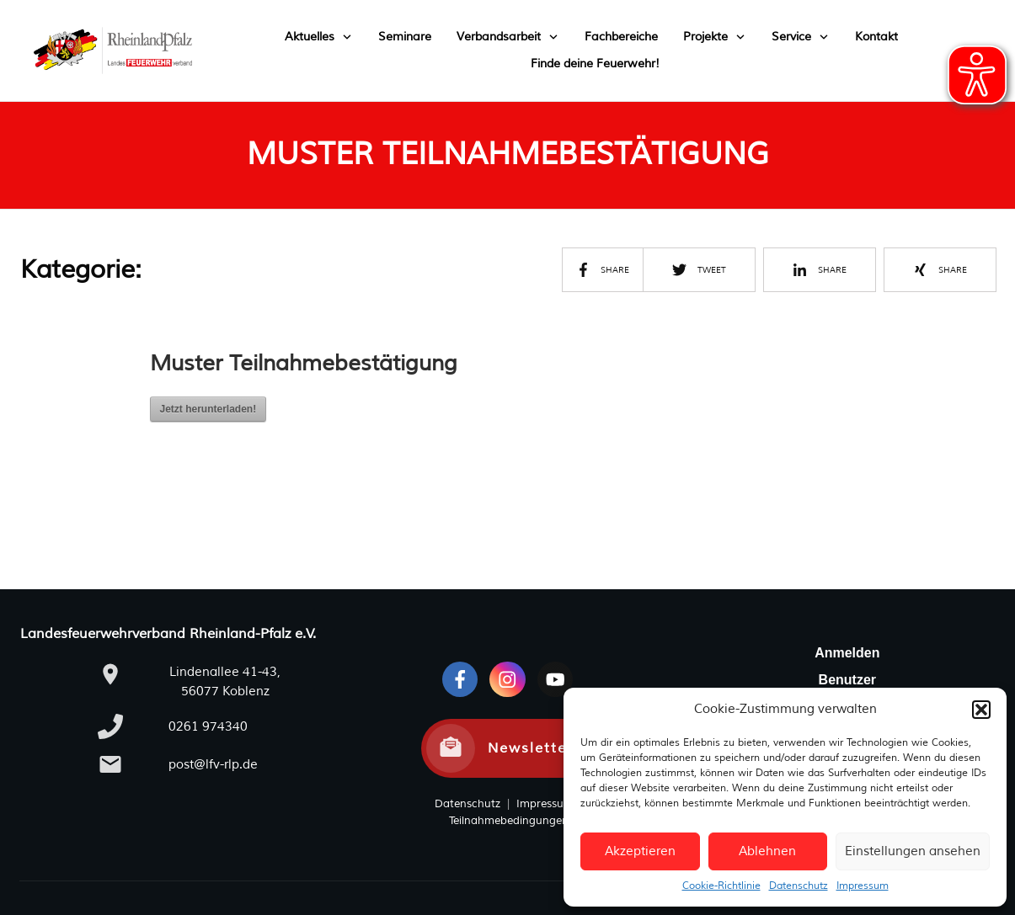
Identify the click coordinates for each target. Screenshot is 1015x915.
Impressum (862, 886)
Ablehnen (767, 851)
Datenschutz (798, 886)
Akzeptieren (640, 851)
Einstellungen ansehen (912, 851)
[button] (981, 709)
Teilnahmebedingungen (509, 820)
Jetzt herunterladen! (208, 409)
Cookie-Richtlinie (721, 886)
